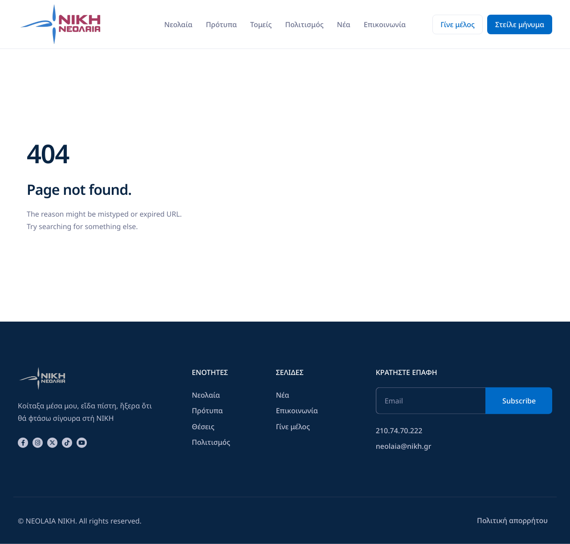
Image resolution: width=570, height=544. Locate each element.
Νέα (343, 24)
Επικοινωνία (385, 24)
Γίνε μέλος (457, 24)
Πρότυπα (221, 24)
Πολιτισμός (304, 24)
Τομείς (261, 24)
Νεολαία (178, 24)
